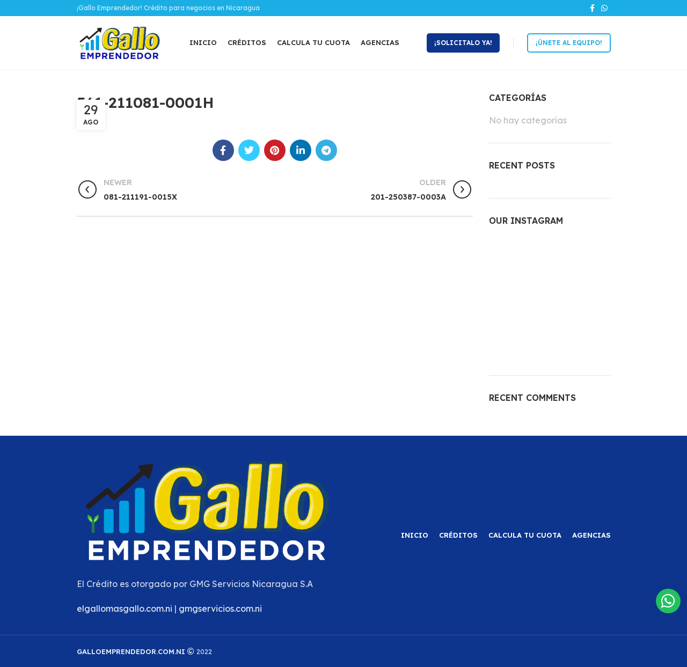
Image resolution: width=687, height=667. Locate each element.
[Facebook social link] (592, 8)
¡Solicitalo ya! (463, 43)
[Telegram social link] (326, 150)
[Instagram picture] (508, 257)
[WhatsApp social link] (604, 8)
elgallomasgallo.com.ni (124, 608)
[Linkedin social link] (300, 150)
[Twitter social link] (249, 150)
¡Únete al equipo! (569, 43)
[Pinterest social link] (275, 150)
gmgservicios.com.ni (220, 608)
